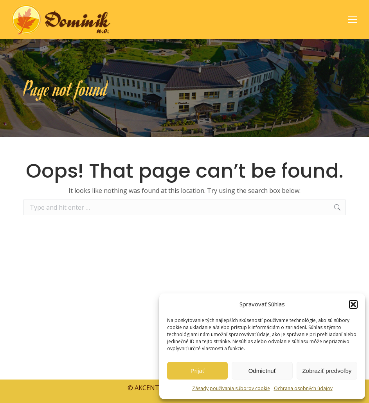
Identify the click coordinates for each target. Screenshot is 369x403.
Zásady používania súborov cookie (231, 388)
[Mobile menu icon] (352, 19)
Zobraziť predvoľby (326, 370)
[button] (353, 304)
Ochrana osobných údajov (303, 388)
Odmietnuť (262, 370)
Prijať (198, 370)
